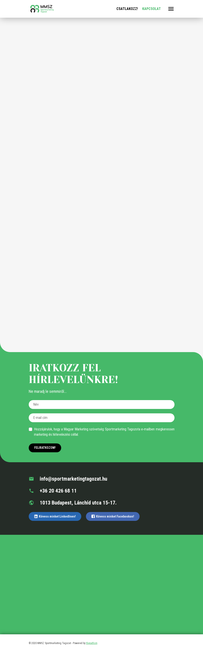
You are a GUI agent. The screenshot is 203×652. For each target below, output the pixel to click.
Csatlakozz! (127, 9)
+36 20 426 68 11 (53, 491)
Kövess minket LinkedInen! (55, 516)
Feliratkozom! (45, 447)
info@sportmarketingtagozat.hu (68, 479)
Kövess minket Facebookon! (112, 516)
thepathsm (91, 643)
